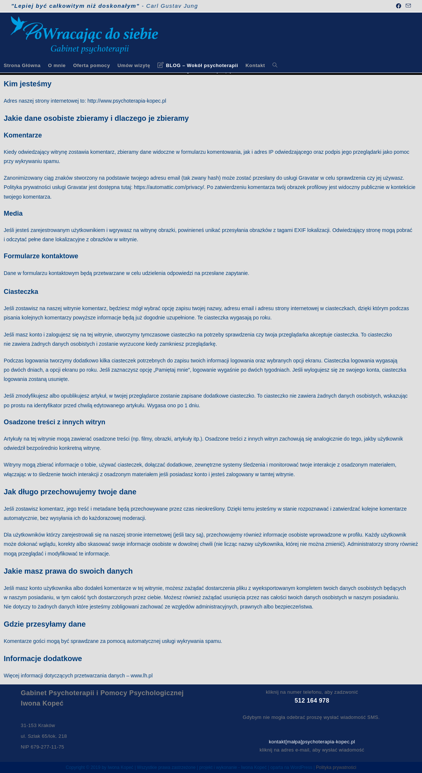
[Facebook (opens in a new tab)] (398, 6)
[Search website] (275, 65)
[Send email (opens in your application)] (407, 6)
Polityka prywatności (336, 767)
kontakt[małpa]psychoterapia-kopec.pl (312, 741)
